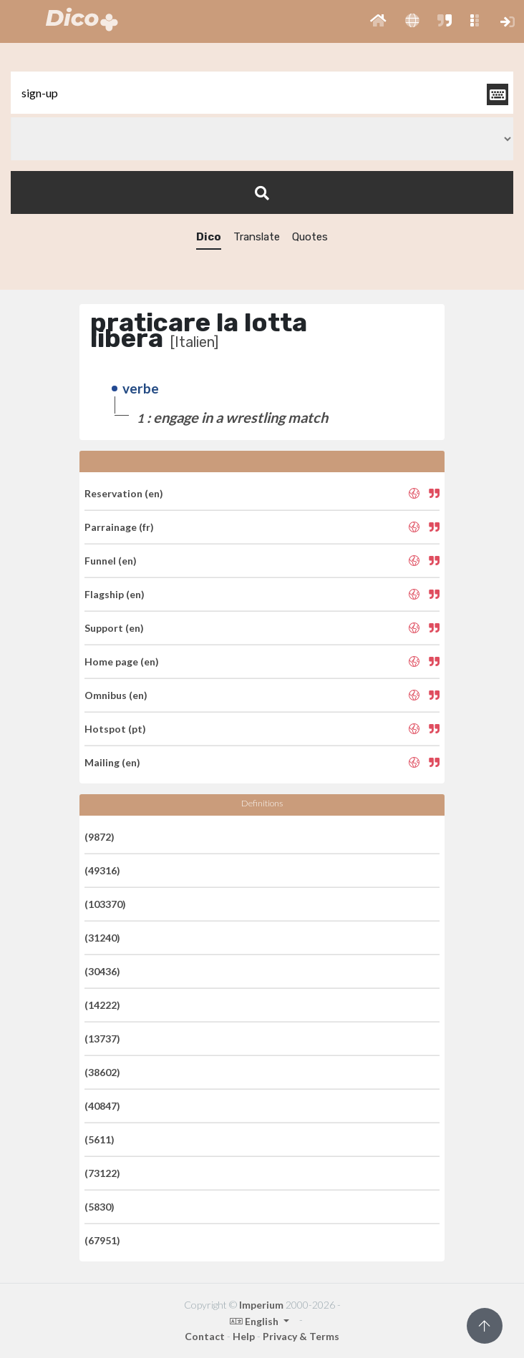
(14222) (102, 1005)
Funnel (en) (110, 561)
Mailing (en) (112, 762)
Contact (205, 1336)
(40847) (102, 1106)
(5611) (99, 1139)
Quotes (310, 236)
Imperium (261, 1305)
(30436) (102, 971)
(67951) (102, 1240)
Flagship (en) (114, 594)
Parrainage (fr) (119, 527)
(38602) (102, 1072)
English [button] (255, 1321)
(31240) (102, 938)
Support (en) (114, 628)
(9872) (99, 837)
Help (244, 1336)
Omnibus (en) (115, 695)
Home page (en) (121, 661)
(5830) (99, 1207)
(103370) (105, 904)
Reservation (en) (123, 493)
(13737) (102, 1038)
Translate (256, 236)
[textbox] (262, 93)
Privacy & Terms (301, 1336)
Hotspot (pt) (115, 729)
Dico (208, 236)
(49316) (102, 870)
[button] (378, 21)
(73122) (102, 1173)
